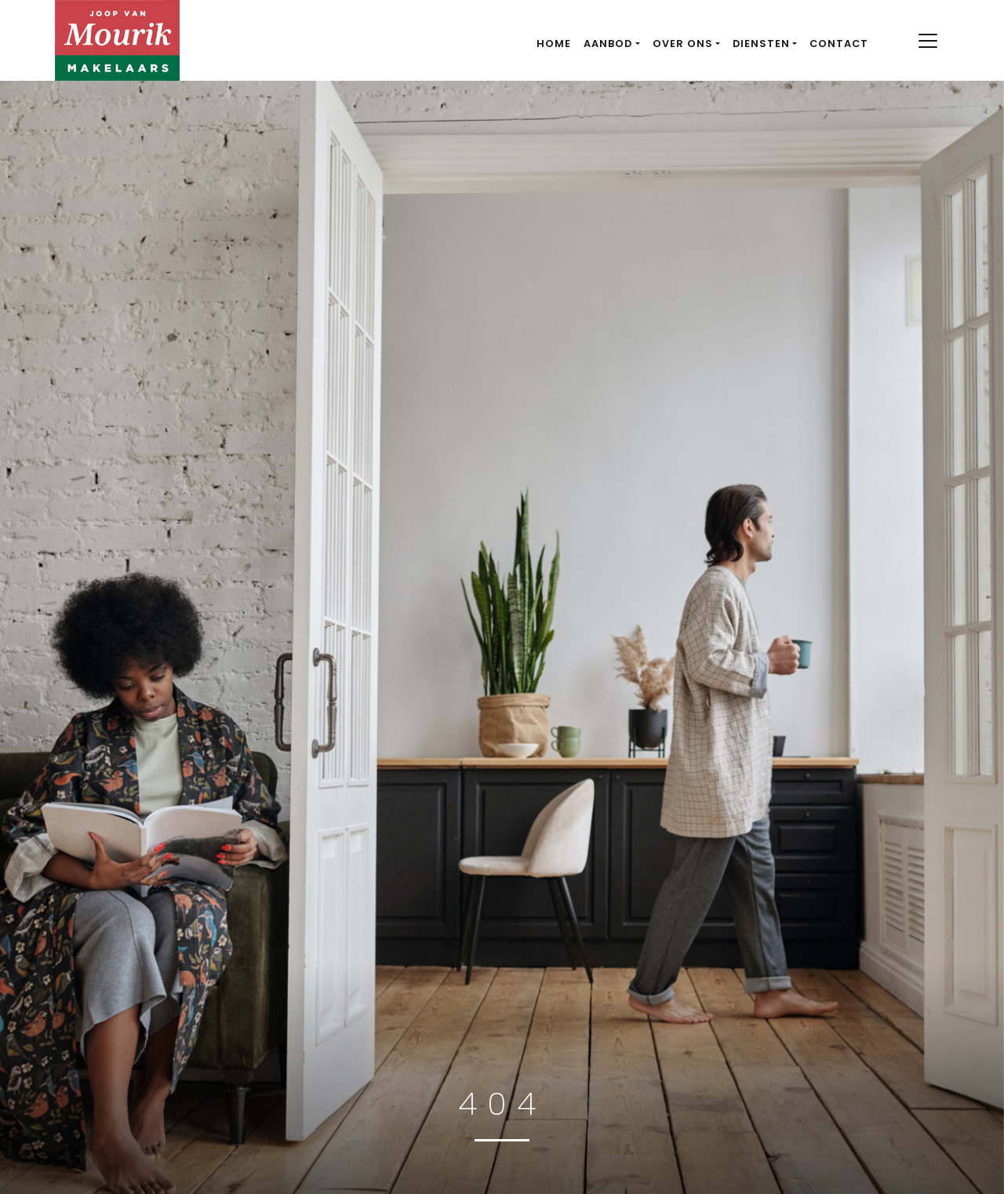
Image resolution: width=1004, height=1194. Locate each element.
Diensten (761, 43)
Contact (838, 43)
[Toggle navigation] (927, 40)
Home (554, 43)
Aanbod (608, 43)
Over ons (683, 43)
